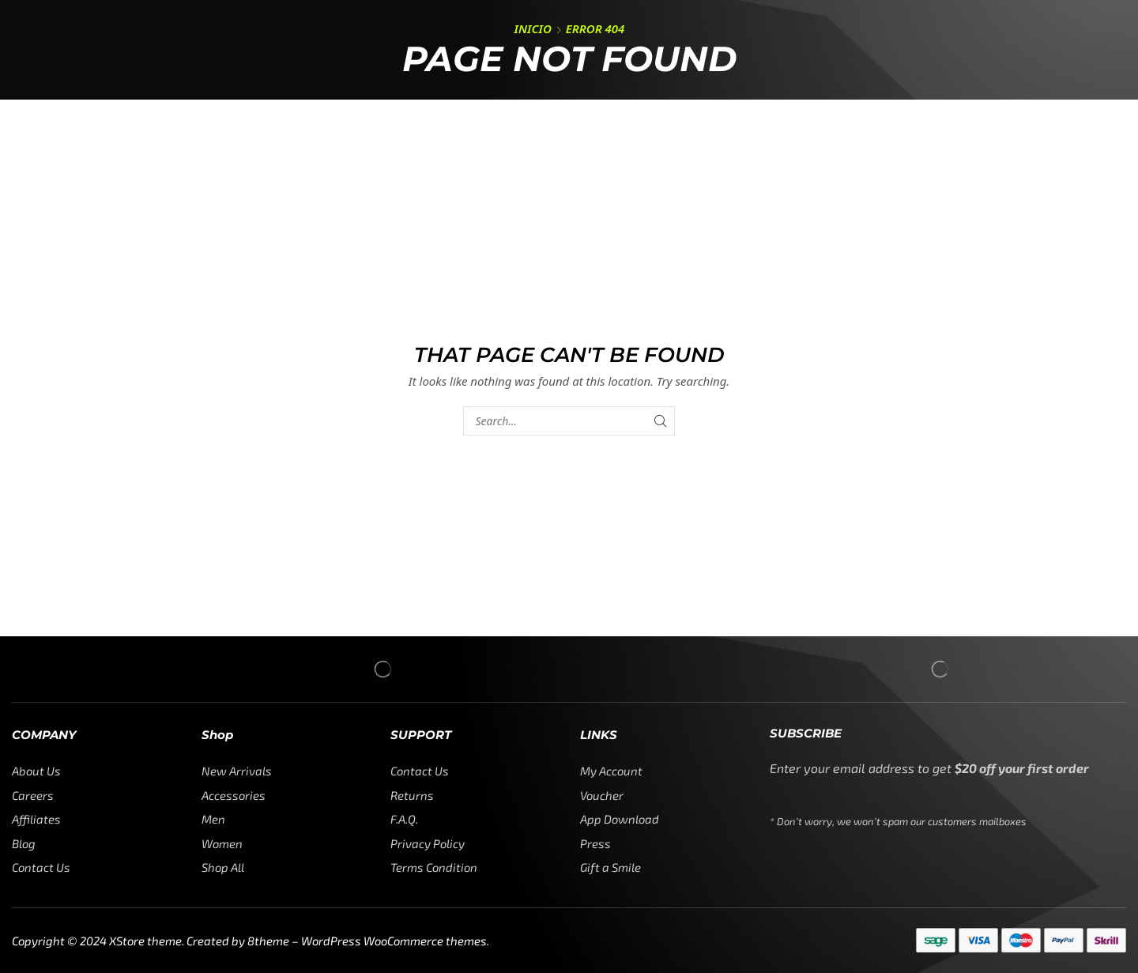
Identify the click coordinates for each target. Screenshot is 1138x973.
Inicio (533, 28)
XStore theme (145, 940)
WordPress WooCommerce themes (394, 940)
